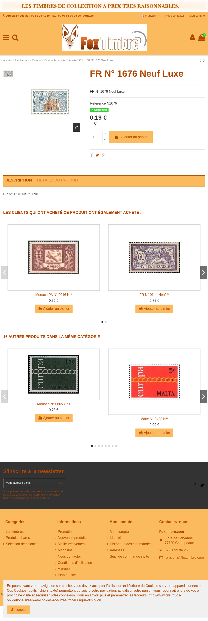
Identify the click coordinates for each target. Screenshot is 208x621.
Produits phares (18, 540)
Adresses (117, 553)
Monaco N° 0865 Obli (53, 404)
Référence (98, 103)
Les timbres (15, 534)
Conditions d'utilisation (75, 565)
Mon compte (197, 15)
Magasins (65, 553)
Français (150, 15)
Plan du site (67, 577)
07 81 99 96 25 (176, 553)
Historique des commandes (131, 546)
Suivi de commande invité (129, 559)
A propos (64, 571)
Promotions (66, 534)
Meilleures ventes (71, 546)
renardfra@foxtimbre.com (184, 560)
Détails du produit (58, 180)
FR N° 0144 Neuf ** (154, 295)
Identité (115, 540)
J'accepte (18, 610)
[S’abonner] (61, 484)
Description (18, 180)
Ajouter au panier (130, 137)
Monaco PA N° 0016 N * (53, 295)
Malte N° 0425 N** (154, 419)
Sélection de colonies (22, 546)
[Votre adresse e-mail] (29, 484)
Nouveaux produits (72, 540)
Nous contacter (175, 15)
